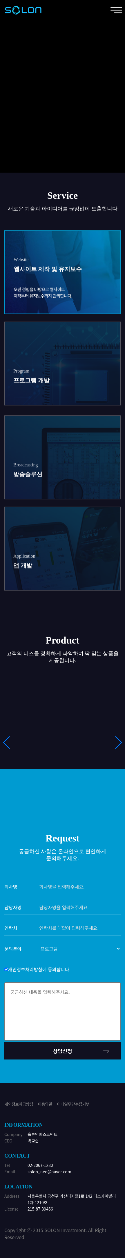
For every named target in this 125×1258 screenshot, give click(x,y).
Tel (7, 1165)
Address (11, 1196)
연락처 (10, 927)
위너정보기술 (23, 10)
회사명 (10, 886)
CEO (8, 1141)
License (11, 1209)
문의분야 (12, 948)
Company (13, 1134)
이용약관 (45, 1104)
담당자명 (12, 907)
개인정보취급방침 (18, 1104)
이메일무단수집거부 (73, 1104)
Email (9, 1171)
